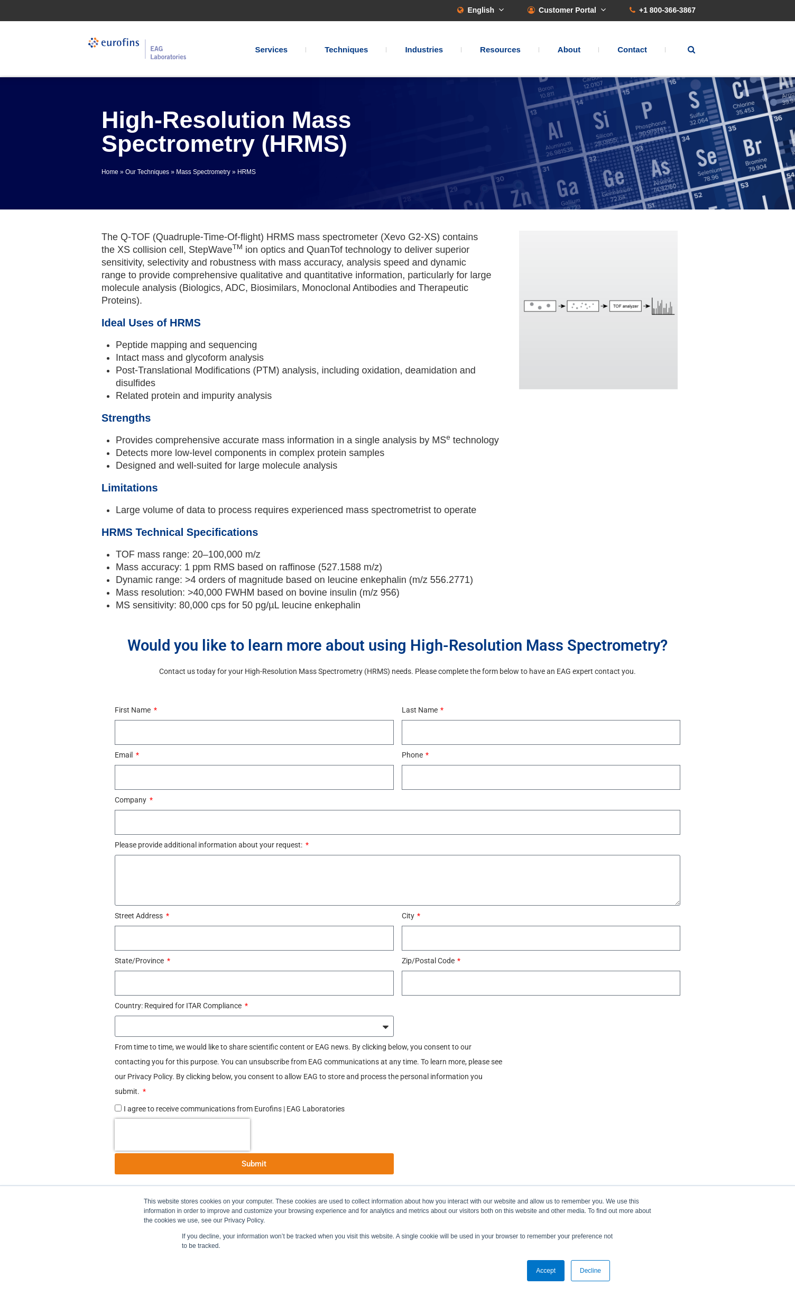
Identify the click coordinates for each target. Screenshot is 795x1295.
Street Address (139, 915)
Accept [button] (546, 1270)
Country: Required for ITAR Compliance (179, 1005)
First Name (133, 710)
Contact (632, 50)
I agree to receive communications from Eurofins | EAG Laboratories (234, 1109)
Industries (424, 50)
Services (271, 50)
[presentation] (182, 1135)
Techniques (346, 50)
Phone (413, 755)
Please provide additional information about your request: (209, 845)
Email (124, 755)
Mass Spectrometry (203, 172)
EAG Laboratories (141, 49)
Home (109, 172)
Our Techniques (147, 172)
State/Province (140, 960)
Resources (500, 50)
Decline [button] (590, 1270)
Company (131, 800)
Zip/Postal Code (429, 960)
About (569, 50)
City (409, 915)
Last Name (420, 710)
